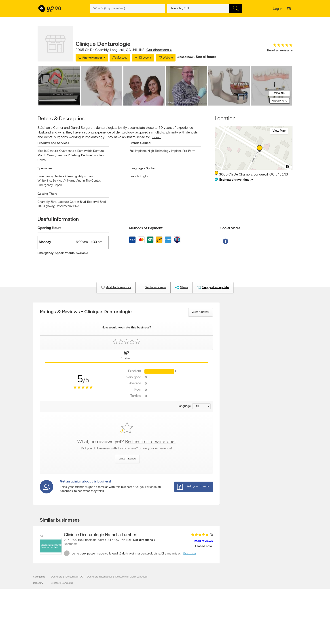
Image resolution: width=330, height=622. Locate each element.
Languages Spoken (143, 168)
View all (279, 93)
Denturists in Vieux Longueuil (131, 576)
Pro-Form (188, 151)
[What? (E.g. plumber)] (127, 8)
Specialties (45, 168)
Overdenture (67, 151)
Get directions (143, 540)
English (144, 176)
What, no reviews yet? (126, 441)
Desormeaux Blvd (67, 206)
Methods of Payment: (146, 228)
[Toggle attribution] (287, 166)
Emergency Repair (50, 185)
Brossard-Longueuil (62, 583)
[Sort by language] (201, 406)
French (134, 176)
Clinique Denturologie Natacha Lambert (101, 535)
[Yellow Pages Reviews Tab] (126, 356)
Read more (189, 553)
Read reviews (203, 541)
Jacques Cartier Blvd (72, 202)
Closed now (185, 57)
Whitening (45, 180)
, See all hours (205, 57)
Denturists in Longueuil (99, 576)
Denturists (56, 576)
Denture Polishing (68, 155)
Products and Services (53, 143)
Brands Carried (140, 143)
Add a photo (279, 101)
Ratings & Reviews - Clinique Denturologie (86, 312)
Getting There (47, 194)
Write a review (200, 312)
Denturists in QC (75, 576)
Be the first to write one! (150, 441)
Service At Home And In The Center (77, 180)
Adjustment (86, 176)
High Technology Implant (165, 151)
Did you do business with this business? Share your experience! (126, 448)
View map (279, 130)
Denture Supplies (92, 155)
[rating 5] (279, 46)
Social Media (230, 228)
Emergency (45, 176)
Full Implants (138, 151)
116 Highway (46, 206)
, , (124, 50)
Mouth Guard (47, 155)
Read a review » (279, 50)
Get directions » (159, 50)
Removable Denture (90, 151)
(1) (211, 535)
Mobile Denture (48, 151)
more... (156, 137)
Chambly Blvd (47, 202)
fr (289, 9)
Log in (277, 9)
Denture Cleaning (65, 176)
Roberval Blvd (96, 202)
